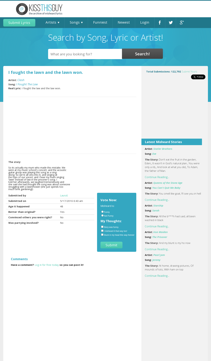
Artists (51, 22)
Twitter (170, 22)
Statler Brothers (162, 148)
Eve (154, 153)
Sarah (155, 210)
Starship (158, 205)
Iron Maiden (160, 232)
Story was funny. (110, 227)
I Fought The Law (27, 84)
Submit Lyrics (19, 22)
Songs (75, 22)
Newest (124, 22)
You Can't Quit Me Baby (166, 187)
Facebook (160, 22)
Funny (105, 212)
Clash (20, 80)
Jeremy (156, 260)
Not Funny (107, 215)
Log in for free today (47, 264)
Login (144, 22)
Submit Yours (189, 71)
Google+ (181, 22)
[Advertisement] (174, 111)
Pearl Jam (159, 255)
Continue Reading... (157, 177)
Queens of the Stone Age (167, 182)
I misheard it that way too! (114, 231)
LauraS (64, 195)
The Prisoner (159, 237)
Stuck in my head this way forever (117, 234)
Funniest (100, 22)
